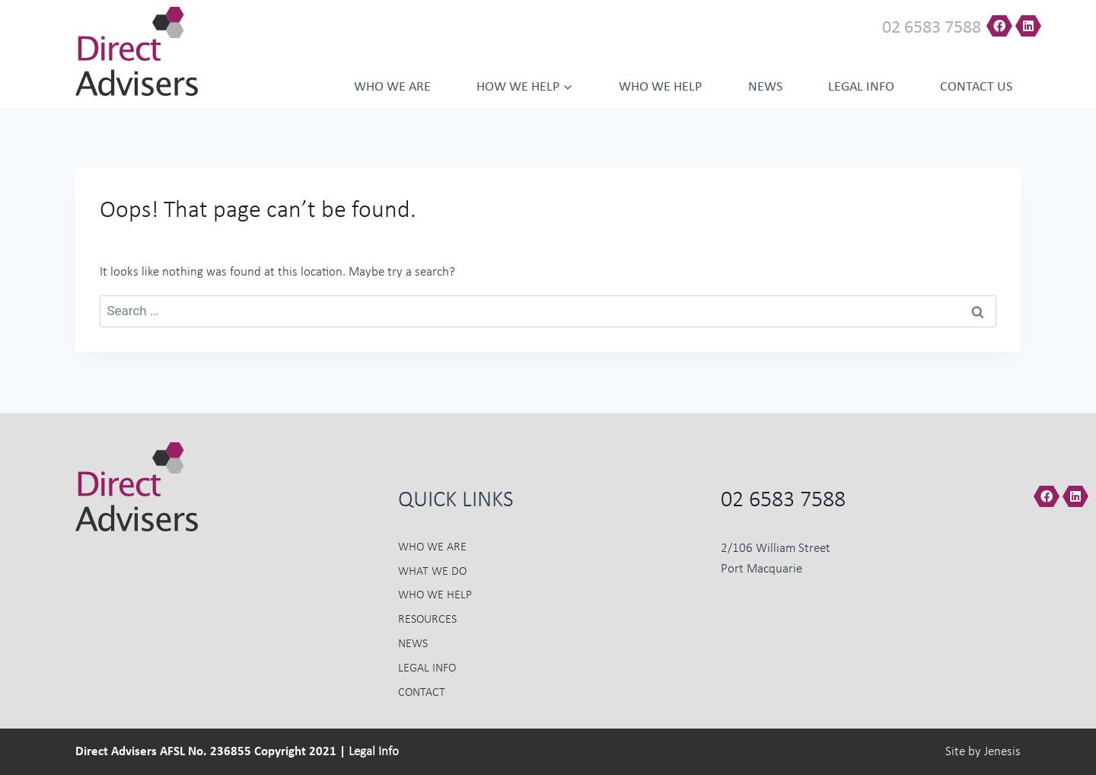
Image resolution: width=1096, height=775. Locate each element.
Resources (427, 620)
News (765, 87)
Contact (421, 693)
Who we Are (392, 87)
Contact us (976, 87)
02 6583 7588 (931, 28)
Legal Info (861, 87)
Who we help (660, 87)
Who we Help (435, 595)
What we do (432, 572)
